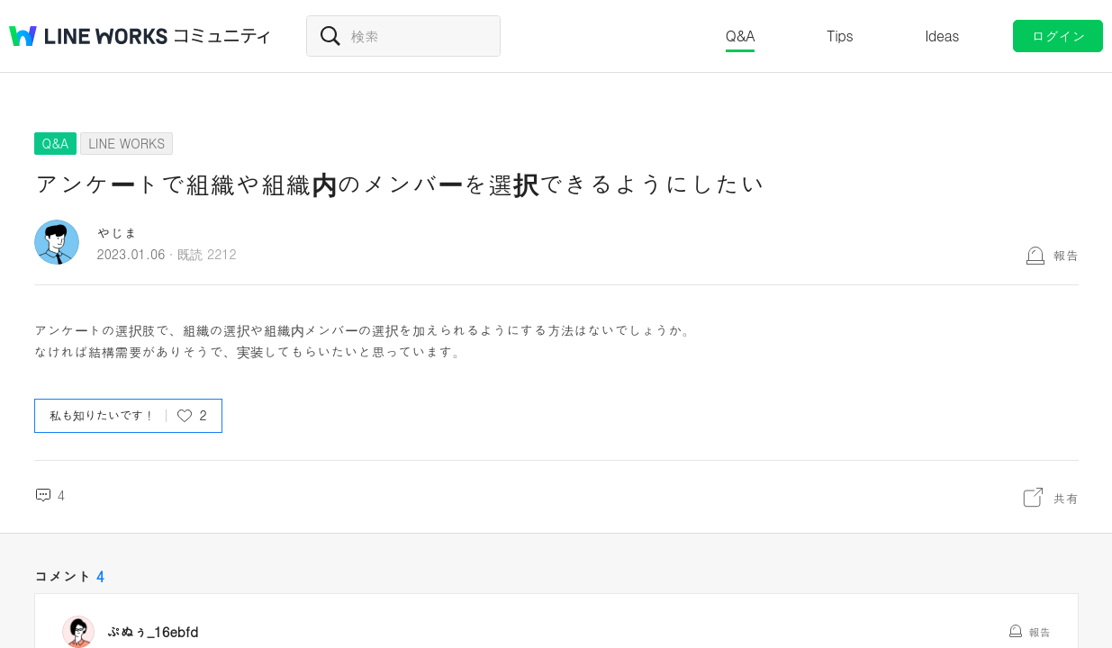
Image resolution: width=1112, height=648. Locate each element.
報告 (1066, 255)
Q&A (740, 35)
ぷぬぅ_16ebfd (153, 632)
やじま (117, 232)
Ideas (942, 35)
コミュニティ (222, 36)
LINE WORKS (126, 143)
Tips (840, 35)
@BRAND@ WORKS (88, 36)
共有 (1066, 498)
